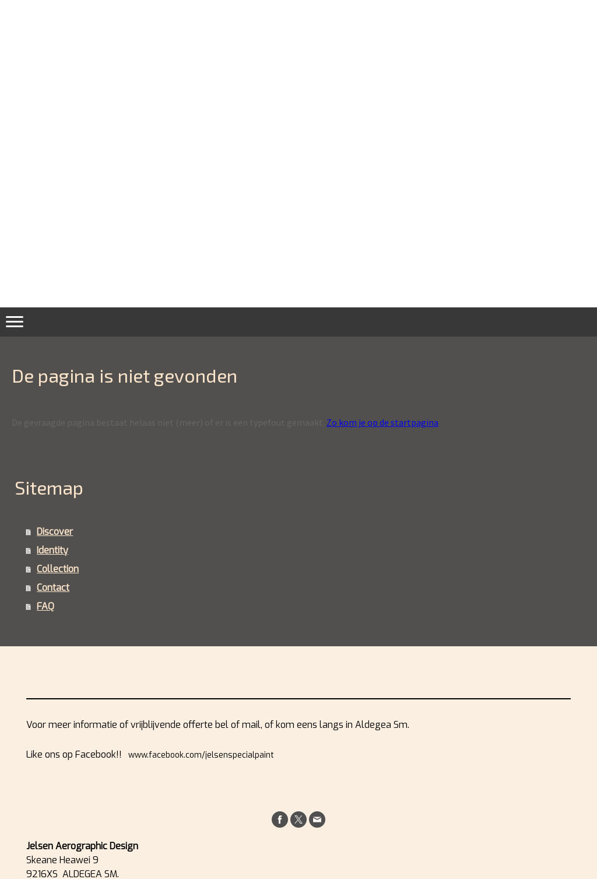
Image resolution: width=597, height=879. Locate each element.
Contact (53, 588)
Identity (52, 550)
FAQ (45, 606)
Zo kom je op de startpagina (382, 422)
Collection (58, 569)
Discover (55, 532)
